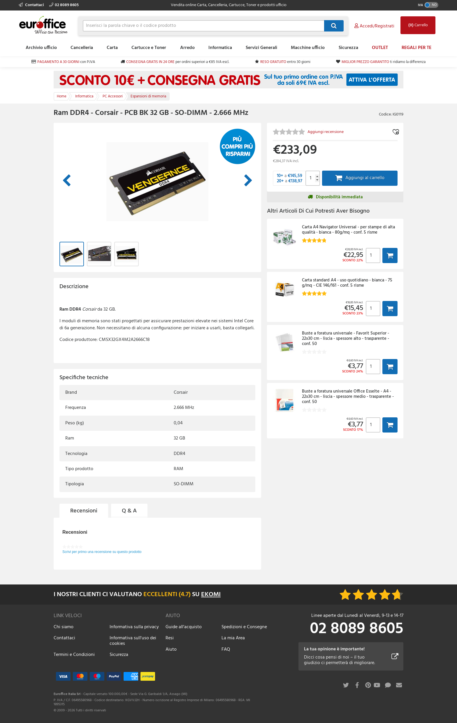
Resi (170, 638)
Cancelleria (82, 48)
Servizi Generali (261, 48)
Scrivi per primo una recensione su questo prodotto (101, 552)
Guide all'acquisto (184, 627)
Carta (112, 48)
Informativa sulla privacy (134, 627)
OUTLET (380, 48)
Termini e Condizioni (74, 655)
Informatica (220, 48)
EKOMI (211, 594)
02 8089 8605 (64, 5)
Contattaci (32, 5)
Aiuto (171, 649)
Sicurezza (348, 48)
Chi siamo (63, 627)
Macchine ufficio (308, 48)
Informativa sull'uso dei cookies (133, 640)
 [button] (390, 255)
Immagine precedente (66, 181)
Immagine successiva (248, 181)
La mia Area (233, 638)
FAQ (226, 649)
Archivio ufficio (41, 48)
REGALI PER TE (416, 48)
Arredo (187, 48)
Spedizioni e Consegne (244, 627)
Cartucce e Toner (148, 48)
